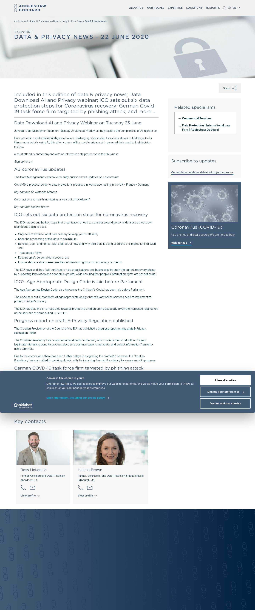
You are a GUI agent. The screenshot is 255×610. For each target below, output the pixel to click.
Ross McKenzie (33, 470)
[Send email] (32, 487)
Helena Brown (90, 470)
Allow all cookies (225, 577)
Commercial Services (197, 118)
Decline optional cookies (225, 600)
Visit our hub (181, 243)
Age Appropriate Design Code (39, 289)
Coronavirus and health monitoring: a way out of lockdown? (52, 199)
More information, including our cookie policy (75, 594)
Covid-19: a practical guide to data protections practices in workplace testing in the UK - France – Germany (81, 184)
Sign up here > (23, 161)
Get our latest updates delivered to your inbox (202, 172)
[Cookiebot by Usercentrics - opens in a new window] (22, 603)
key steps (51, 222)
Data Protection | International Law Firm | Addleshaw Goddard (206, 127)
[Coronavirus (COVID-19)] (204, 203)
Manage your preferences (225, 589)
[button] (136, 8)
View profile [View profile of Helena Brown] (87, 495)
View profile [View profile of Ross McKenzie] (30, 495)
